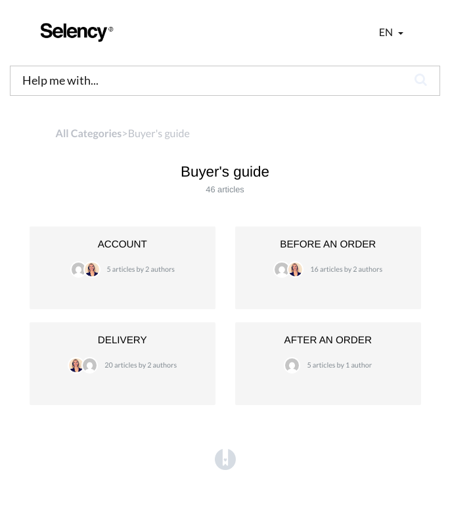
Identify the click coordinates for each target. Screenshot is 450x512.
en (387, 32)
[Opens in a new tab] (225, 459)
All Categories (89, 133)
